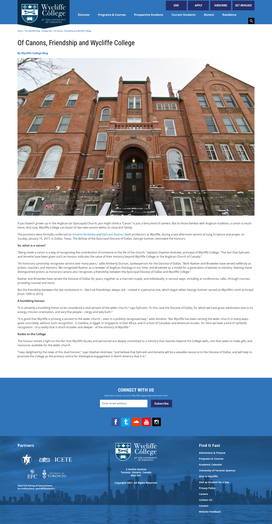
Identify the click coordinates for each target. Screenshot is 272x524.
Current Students (184, 15)
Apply (198, 5)
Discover (84, 15)
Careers (203, 494)
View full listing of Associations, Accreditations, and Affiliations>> (36, 487)
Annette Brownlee (84, 234)
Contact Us (205, 500)
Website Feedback (210, 511)
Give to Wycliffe (208, 476)
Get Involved (243, 5)
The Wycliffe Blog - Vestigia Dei (38, 31)
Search (251, 21)
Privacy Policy (207, 488)
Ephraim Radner (113, 234)
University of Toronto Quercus (217, 470)
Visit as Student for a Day (214, 482)
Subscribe (220, 5)
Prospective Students (148, 15)
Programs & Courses (112, 15)
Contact (203, 506)
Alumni (209, 15)
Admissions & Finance (212, 453)
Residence (229, 15)
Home (20, 31)
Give (176, 5)
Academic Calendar (210, 464)
